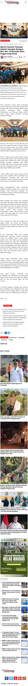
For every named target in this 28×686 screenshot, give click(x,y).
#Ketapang (21, 337)
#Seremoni (4, 340)
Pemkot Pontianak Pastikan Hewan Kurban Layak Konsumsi (11, 624)
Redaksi (3, 683)
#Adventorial (13, 337)
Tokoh (20, 44)
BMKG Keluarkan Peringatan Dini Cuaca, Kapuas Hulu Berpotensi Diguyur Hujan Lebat (10, 601)
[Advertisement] (14, 11)
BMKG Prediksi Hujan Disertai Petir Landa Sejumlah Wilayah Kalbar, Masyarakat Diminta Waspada (11, 643)
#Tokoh (11, 340)
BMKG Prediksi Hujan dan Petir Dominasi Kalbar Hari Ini (11, 649)
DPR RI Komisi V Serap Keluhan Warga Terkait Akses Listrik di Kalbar (11, 592)
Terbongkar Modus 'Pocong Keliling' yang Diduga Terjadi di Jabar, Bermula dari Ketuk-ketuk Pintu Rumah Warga (11, 634)
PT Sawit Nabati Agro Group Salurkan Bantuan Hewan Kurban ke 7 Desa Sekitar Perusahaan (14, 311)
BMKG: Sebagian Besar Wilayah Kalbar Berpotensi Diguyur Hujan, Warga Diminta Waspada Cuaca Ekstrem (11, 659)
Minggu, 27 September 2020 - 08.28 (11, 57)
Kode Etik (10, 683)
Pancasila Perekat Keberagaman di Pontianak (11, 384)
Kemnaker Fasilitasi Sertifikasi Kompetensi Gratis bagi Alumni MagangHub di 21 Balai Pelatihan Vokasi (13, 532)
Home (1, 44)
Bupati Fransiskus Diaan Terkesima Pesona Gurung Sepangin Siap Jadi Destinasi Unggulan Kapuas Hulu (13, 486)
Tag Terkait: (4, 337)
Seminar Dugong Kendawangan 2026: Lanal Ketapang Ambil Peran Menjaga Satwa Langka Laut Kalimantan (14, 317)
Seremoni (16, 44)
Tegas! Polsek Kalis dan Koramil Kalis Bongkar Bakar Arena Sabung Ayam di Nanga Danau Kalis (12, 451)
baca (21, 57)
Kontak (16, 683)
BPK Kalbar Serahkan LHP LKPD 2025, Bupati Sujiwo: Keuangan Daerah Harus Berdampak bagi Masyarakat (11, 609)
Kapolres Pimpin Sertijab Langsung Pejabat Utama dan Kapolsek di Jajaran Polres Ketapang (13, 324)
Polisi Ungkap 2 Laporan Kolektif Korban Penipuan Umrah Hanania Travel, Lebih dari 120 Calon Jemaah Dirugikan (13, 509)
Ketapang (11, 44)
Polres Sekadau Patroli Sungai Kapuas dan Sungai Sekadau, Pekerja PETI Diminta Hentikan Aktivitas (11, 584)
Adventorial (6, 44)
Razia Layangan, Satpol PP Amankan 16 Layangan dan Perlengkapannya (12, 417)
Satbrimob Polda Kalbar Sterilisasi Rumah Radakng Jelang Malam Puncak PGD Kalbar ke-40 (10, 618)
